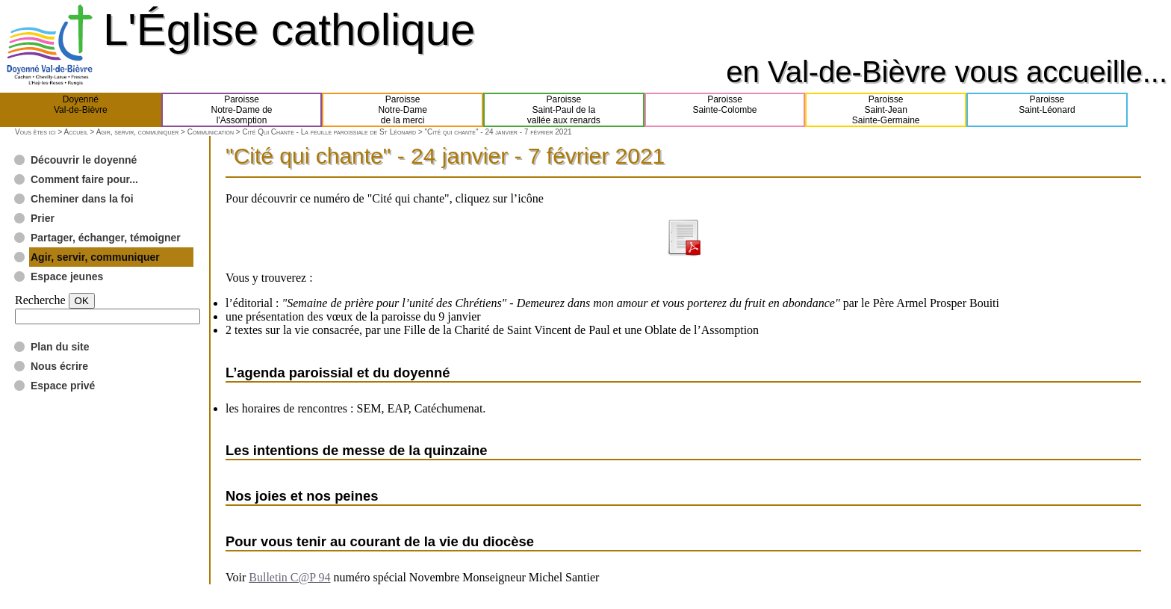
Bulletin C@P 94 (289, 577)
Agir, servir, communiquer (137, 132)
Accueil (75, 132)
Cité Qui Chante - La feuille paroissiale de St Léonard (329, 132)
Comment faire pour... (84, 179)
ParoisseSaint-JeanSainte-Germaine (886, 110)
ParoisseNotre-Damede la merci (403, 110)
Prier (43, 218)
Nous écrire (59, 366)
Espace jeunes (67, 276)
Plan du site (60, 347)
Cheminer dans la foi (82, 199)
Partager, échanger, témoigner (106, 238)
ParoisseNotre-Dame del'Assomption (241, 110)
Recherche (40, 300)
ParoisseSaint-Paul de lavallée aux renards (563, 110)
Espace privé (63, 386)
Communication (210, 132)
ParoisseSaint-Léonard (1047, 110)
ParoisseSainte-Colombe (725, 110)
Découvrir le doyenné (84, 160)
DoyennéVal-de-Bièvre (81, 110)
